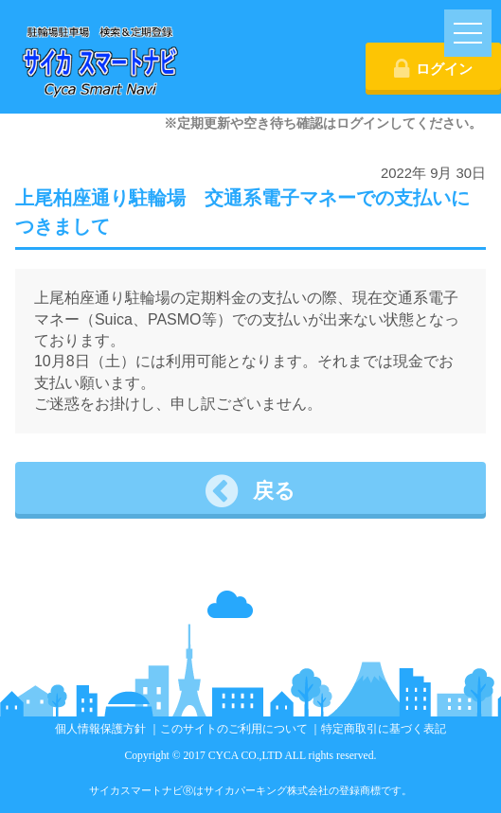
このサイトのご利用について (234, 729)
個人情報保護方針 (100, 729)
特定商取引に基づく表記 (383, 729)
